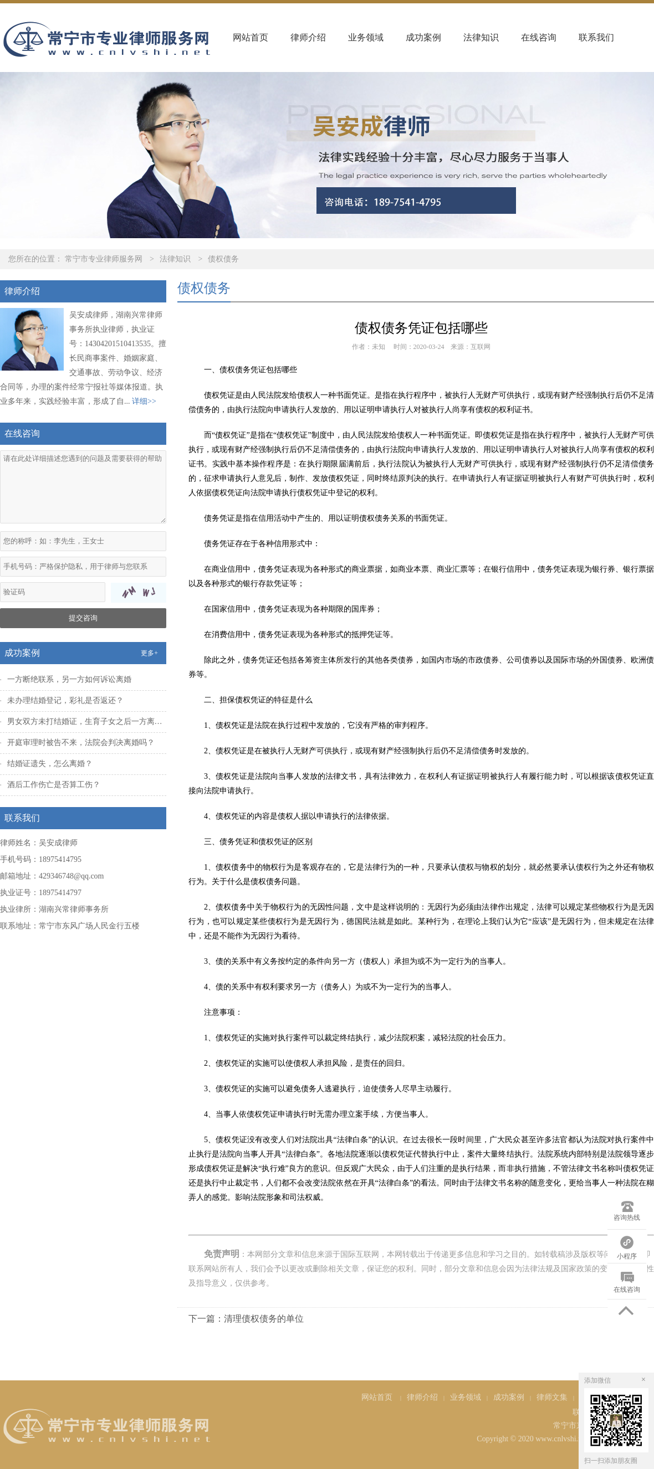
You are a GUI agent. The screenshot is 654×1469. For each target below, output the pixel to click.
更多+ (149, 653)
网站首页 (250, 37)
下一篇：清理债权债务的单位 (246, 1318)
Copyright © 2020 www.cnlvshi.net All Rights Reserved (565, 1439)
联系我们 (596, 37)
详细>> (144, 401)
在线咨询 (538, 37)
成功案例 (423, 37)
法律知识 (481, 37)
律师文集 (552, 1397)
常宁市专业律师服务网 (103, 259)
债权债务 (223, 259)
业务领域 (366, 37)
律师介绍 (308, 37)
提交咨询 (83, 618)
